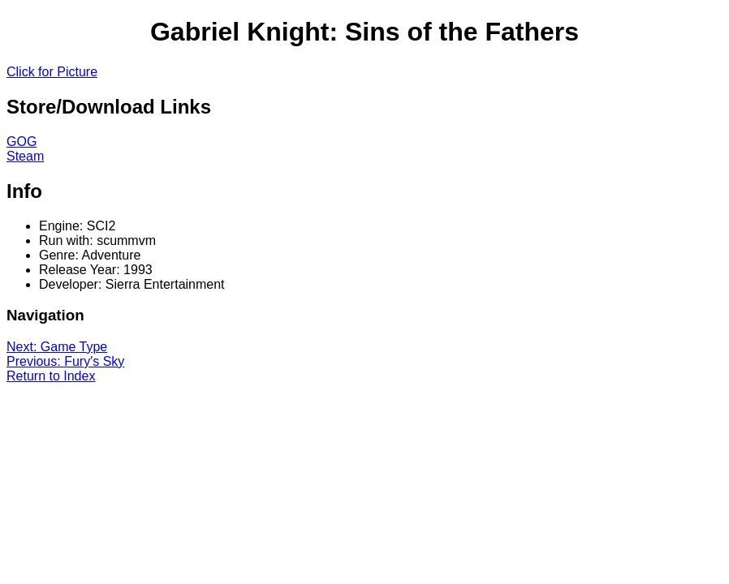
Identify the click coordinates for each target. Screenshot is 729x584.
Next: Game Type (56, 347)
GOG (21, 141)
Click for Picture (51, 72)
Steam (25, 156)
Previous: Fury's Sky (65, 361)
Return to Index (50, 376)
